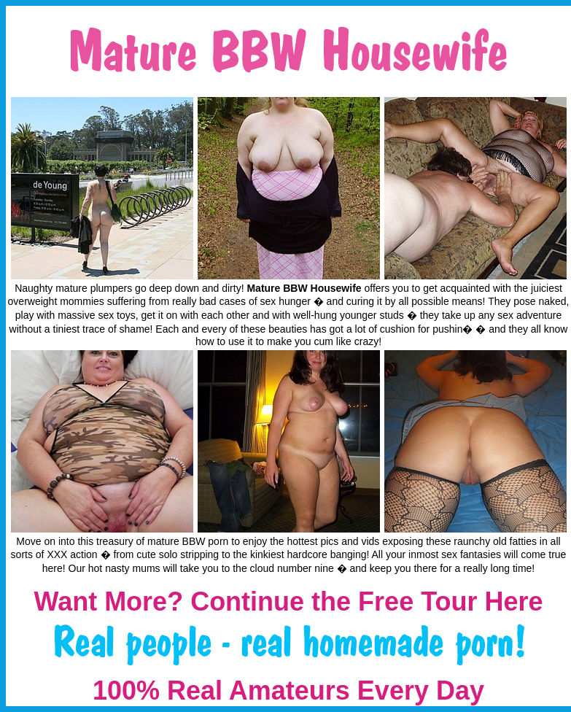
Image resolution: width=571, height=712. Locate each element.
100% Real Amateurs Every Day (288, 690)
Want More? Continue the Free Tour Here (288, 601)
